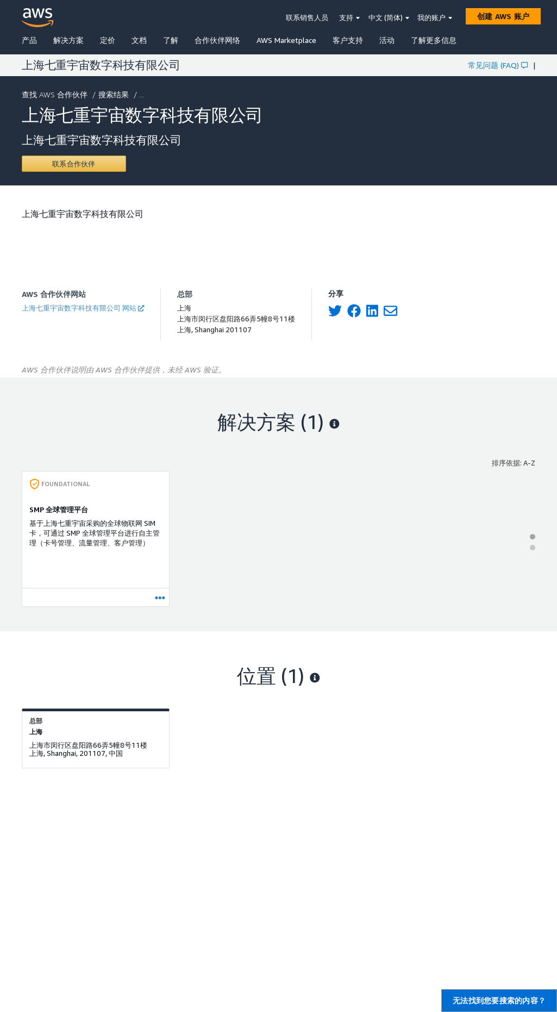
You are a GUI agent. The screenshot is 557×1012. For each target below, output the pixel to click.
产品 (29, 40)
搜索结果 (114, 94)
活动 (387, 40)
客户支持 (348, 40)
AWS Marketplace (286, 40)
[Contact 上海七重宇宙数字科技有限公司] (74, 164)
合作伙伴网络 (217, 40)
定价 (107, 40)
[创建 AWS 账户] (503, 16)
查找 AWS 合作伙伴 (56, 94)
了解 (170, 40)
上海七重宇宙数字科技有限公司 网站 (83, 307)
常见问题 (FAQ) (498, 65)
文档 (139, 40)
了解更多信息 (433, 40)
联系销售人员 (307, 17)
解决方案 (68, 40)
